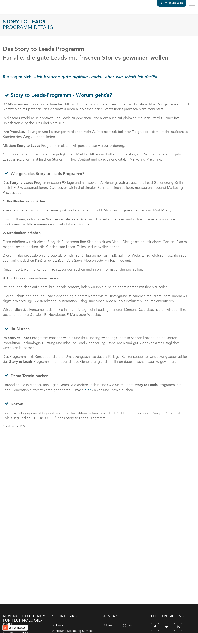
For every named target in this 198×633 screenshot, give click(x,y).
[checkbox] (123, 625)
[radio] (112, 625)
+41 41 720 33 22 (171, 3)
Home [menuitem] (59, 625)
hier (87, 390)
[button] (192, 7)
